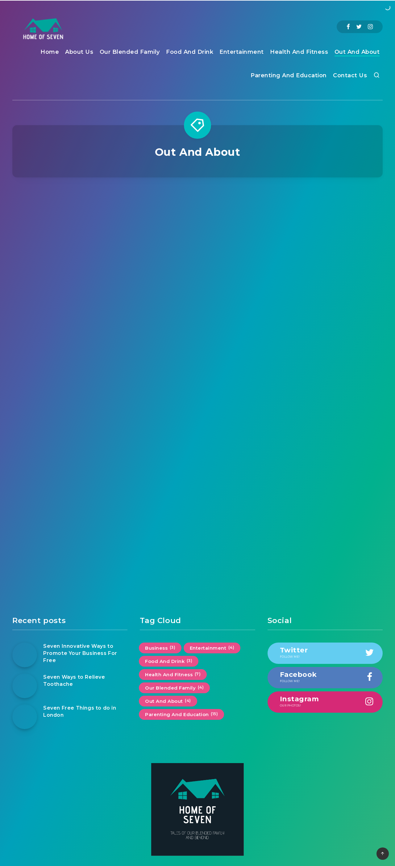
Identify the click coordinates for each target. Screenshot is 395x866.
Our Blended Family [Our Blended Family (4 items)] (174, 688)
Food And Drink (189, 52)
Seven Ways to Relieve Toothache (74, 680)
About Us (79, 52)
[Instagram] (370, 26)
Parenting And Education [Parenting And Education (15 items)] (181, 714)
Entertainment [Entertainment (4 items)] (212, 648)
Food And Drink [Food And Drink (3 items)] (168, 661)
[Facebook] (348, 26)
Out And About (357, 52)
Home (49, 52)
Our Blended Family (130, 52)
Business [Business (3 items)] (160, 648)
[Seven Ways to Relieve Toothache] (24, 685)
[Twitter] (359, 26)
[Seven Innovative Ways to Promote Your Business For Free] (24, 655)
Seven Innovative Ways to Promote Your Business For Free (80, 653)
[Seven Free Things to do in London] (24, 716)
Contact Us (350, 75)
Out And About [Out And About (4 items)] (168, 701)
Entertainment (241, 52)
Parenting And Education (289, 75)
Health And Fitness (299, 52)
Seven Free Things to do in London (79, 711)
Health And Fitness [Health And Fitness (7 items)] (173, 674)
